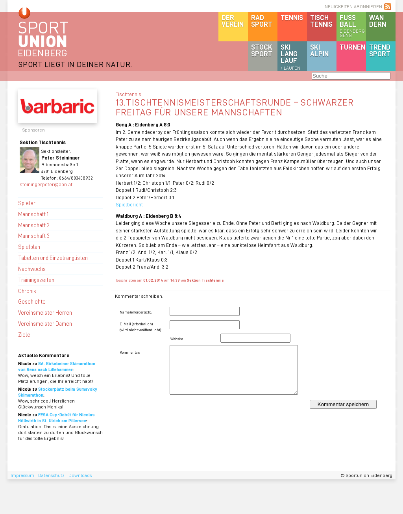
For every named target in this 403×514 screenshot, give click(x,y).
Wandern (377, 20)
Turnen (352, 47)
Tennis (292, 17)
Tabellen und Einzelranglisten (53, 257)
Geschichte (32, 301)
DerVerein (233, 20)
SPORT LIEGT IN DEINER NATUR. (75, 64)
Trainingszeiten (36, 279)
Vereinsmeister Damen (45, 323)
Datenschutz (51, 475)
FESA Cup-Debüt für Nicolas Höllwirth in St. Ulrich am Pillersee (56, 417)
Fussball (353, 25)
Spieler (26, 202)
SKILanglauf (290, 57)
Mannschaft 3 (34, 235)
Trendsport (379, 50)
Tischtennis (321, 20)
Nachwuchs (32, 268)
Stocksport (261, 50)
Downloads (80, 475)
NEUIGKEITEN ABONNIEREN (353, 6)
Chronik (27, 290)
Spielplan (29, 246)
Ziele (24, 334)
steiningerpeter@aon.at (46, 184)
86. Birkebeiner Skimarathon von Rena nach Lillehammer (56, 366)
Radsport (261, 20)
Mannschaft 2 (34, 224)
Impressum (22, 475)
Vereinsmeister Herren (45, 312)
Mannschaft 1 (33, 213)
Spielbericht (129, 204)
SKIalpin (319, 50)
